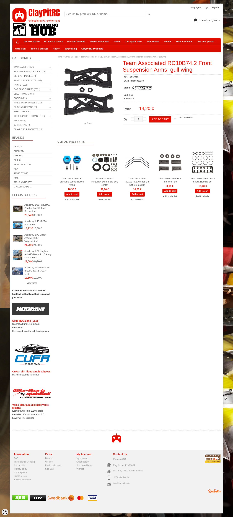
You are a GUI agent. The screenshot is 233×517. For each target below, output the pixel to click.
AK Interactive (22, 164)
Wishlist (80, 469)
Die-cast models (76, 41)
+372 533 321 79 (121, 477)
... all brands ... (23, 187)
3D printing (71, 48)
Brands (48, 458)
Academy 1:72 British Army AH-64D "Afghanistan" (35, 237)
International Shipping (24, 462)
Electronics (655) (24, 94)
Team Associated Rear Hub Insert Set (170, 180)
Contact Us (19, 465)
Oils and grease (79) (25, 107)
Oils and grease (205, 41)
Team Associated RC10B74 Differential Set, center (104, 181)
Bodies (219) (20, 98)
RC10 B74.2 (103, 57)
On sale (49, 462)
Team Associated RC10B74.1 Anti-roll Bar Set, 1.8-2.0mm (137, 181)
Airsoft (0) (20, 120)
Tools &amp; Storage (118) (29, 116)
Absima (18, 146)
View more (32, 283)
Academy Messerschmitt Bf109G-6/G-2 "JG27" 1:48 (37, 270)
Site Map (49, 469)
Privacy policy (20, 469)
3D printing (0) (22, 125)
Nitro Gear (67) (22, 111)
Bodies (167, 41)
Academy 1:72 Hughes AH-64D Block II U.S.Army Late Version (37, 254)
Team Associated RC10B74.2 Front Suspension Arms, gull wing (138, 57)
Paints (116, 41)
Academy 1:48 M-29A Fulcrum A (35, 223)
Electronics (153, 41)
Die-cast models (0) (25, 76)
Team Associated (88, 57)
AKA (16, 169)
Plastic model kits (99, 41)
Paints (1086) (21, 85)
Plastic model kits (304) (28, 80)
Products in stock (53, 465)
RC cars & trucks (53, 41)
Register (215, 7)
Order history (82, 462)
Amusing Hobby (23, 182)
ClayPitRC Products (92, 48)
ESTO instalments (22, 479)
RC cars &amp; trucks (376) (29, 71)
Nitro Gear (20, 48)
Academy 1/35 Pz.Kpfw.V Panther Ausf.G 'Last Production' (37, 208)
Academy (19, 151)
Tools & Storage (39, 48)
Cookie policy (20, 472)
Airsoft (56, 48)
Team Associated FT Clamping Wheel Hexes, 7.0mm (71, 181)
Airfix (17, 160)
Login (206, 7)
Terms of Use (20, 476)
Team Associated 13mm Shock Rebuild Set (202, 180)
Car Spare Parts (133, 41)
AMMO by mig (21, 173)
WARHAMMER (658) (24, 67)
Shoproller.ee (214, 491)
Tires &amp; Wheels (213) (28, 102)
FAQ (16, 458)
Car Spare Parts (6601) (27, 89)
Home (59, 57)
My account (81, 458)
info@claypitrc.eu (121, 483)
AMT (16, 178)
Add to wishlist (186, 117)
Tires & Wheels (184, 41)
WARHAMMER (32, 41)
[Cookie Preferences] (5, 512)
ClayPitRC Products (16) (28, 129)
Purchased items (84, 465)
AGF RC (18, 155)
